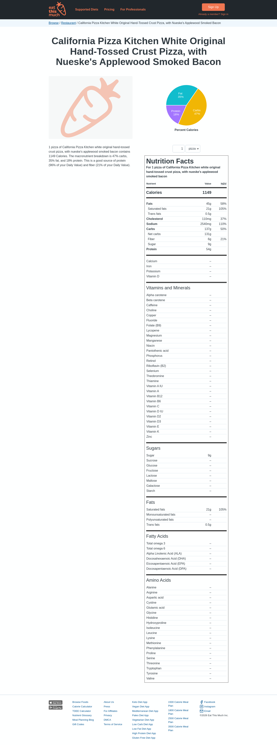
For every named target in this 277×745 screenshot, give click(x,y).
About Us (109, 702)
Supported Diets (86, 9)
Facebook (207, 702)
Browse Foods (80, 702)
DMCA (107, 719)
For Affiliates (110, 711)
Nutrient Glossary (82, 715)
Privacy (108, 715)
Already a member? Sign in (213, 14)
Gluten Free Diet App (143, 737)
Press (107, 706)
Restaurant (68, 23)
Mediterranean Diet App (145, 711)
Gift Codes (78, 724)
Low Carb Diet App (142, 724)
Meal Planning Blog (83, 719)
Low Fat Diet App (141, 728)
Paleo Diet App (140, 715)
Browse (54, 23)
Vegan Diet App (140, 706)
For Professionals (133, 9)
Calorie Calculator (82, 706)
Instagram (207, 706)
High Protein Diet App (144, 733)
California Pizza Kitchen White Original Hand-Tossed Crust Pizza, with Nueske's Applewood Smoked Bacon (139, 51)
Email (205, 711)
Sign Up (213, 7)
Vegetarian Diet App (143, 719)
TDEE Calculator (81, 711)
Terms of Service (113, 724)
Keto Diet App (139, 702)
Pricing (109, 9)
